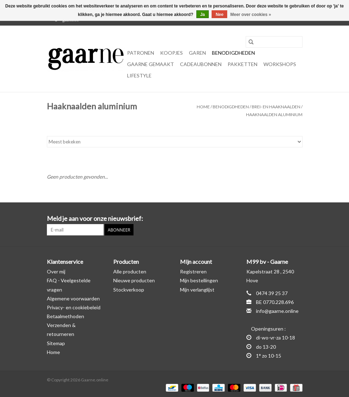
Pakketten (242, 64)
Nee (219, 14)
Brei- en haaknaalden (276, 106)
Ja (202, 14)
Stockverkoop (128, 290)
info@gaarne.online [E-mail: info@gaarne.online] (277, 311)
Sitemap (56, 343)
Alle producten (129, 271)
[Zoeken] (274, 42)
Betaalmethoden (65, 316)
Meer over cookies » (250, 14)
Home (203, 106)
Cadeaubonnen (201, 64)
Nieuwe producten (134, 280)
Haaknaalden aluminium (274, 114)
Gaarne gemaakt (150, 64)
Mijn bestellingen (199, 280)
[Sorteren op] (174, 141)
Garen (197, 53)
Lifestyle (139, 75)
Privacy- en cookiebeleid (73, 307)
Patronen (140, 53)
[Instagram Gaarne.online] (296, 218)
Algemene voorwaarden (73, 298)
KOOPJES (171, 53)
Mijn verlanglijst (197, 290)
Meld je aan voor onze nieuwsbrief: (95, 218)
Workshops (279, 64)
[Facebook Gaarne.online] (284, 218)
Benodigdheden (233, 53)
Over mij (56, 271)
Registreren (193, 271)
